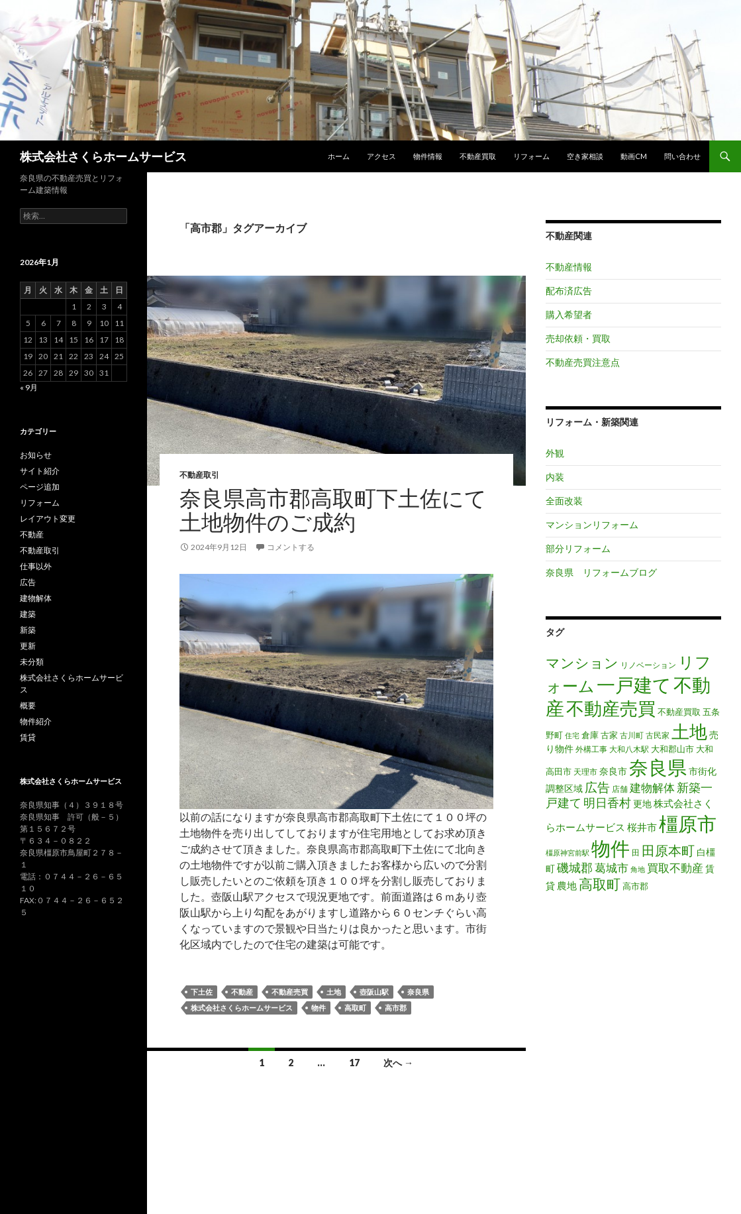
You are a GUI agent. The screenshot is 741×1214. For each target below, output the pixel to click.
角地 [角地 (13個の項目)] (637, 869)
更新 (28, 646)
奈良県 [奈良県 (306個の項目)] (658, 767)
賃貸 (28, 737)
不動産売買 (290, 991)
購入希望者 (569, 314)
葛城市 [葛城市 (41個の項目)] (611, 868)
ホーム (339, 156)
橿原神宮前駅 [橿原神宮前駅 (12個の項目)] (567, 852)
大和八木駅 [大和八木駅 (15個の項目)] (629, 749)
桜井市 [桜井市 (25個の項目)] (642, 827)
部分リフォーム (578, 548)
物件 (318, 1007)
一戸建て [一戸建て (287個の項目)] (634, 684)
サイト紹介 (40, 471)
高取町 (355, 1007)
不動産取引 (199, 475)
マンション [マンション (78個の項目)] (582, 662)
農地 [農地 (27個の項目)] (567, 885)
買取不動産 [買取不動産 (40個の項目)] (675, 868)
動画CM (633, 156)
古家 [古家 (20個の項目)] (609, 735)
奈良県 (418, 991)
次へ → (398, 1062)
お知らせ (36, 455)
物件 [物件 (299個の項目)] (610, 848)
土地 (333, 991)
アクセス (381, 156)
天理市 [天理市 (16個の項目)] (585, 772)
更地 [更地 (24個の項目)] (642, 803)
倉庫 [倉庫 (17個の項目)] (590, 735)
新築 (28, 630)
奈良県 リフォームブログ (601, 572)
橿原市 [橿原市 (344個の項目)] (687, 823)
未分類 (32, 662)
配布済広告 (569, 290)
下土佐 (202, 991)
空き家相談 (585, 156)
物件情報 (427, 156)
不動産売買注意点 (583, 362)
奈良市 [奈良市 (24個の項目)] (613, 771)
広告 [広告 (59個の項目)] (597, 787)
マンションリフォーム (592, 524)
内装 (555, 476)
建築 (28, 614)
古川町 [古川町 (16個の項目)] (632, 735)
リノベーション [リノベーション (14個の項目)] (648, 665)
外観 (555, 453)
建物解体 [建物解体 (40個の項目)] (652, 788)
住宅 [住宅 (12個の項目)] (572, 735)
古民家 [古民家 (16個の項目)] (657, 735)
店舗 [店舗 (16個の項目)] (620, 789)
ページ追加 (40, 487)
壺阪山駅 (374, 991)
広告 (28, 582)
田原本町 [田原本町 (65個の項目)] (668, 850)
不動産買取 (478, 156)
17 (354, 1062)
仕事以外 (36, 566)
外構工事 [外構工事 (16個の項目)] (591, 749)
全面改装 (564, 500)
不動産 (242, 991)
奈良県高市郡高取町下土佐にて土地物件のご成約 (333, 509)
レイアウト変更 (47, 519)
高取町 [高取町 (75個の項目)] (599, 884)
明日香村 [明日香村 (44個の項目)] (607, 803)
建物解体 (36, 598)
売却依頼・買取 (578, 338)
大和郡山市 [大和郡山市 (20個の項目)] (672, 749)
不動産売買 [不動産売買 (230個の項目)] (611, 708)
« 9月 (29, 387)
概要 (28, 705)
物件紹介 (36, 721)
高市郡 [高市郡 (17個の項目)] (635, 886)
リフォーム (531, 156)
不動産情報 (569, 266)
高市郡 (396, 1007)
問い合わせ (682, 156)
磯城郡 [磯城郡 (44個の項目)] (575, 868)
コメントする (291, 547)
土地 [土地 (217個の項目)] (689, 731)
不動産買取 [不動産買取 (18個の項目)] (679, 711)
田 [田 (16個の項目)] (636, 852)
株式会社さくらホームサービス (103, 156)
